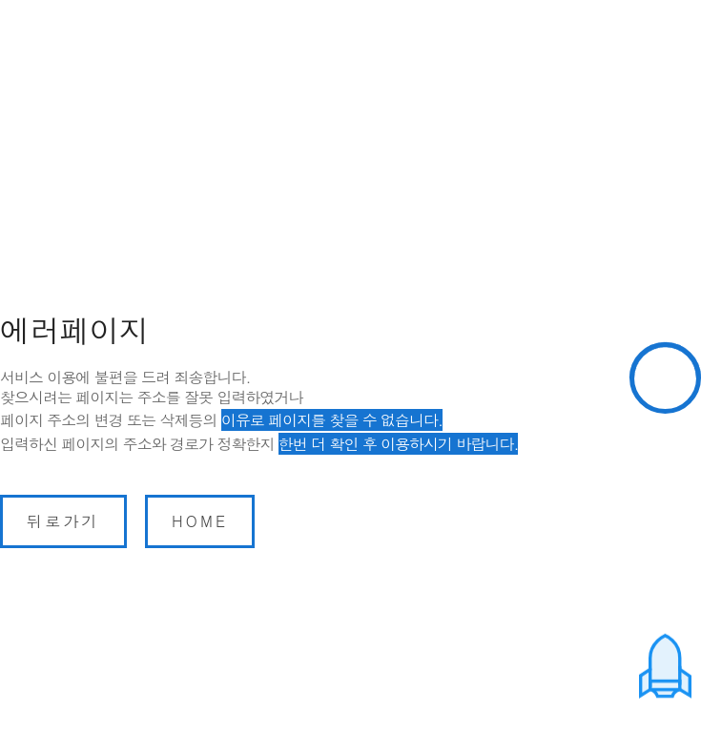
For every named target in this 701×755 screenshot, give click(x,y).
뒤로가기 (63, 521)
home (200, 521)
